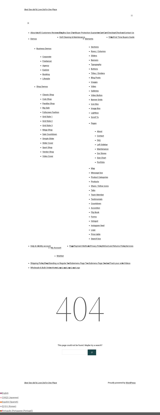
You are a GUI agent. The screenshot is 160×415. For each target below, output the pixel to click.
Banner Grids (96, 99)
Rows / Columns (98, 51)
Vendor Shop (48, 152)
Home (55, 267)
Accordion (95, 208)
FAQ (99, 140)
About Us (34, 33)
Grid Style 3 (47, 125)
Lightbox (95, 113)
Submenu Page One (97, 263)
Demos (33, 39)
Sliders (94, 55)
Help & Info (35, 246)
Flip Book (95, 212)
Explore (45, 70)
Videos (127, 263)
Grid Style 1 (47, 116)
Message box (97, 173)
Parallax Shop (48, 103)
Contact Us (129, 33)
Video (93, 86)
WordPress (131, 383)
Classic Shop (48, 94)
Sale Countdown (49, 134)
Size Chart (101, 158)
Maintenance (103, 149)
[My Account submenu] (64, 247)
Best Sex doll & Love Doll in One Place (40, 9)
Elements (89, 39)
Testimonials (96, 199)
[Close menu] (28, 23)
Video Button (96, 95)
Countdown (96, 203)
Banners (94, 60)
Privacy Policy (96, 246)
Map (93, 168)
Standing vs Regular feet (59, 263)
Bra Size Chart (69, 33)
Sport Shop (47, 147)
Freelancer (47, 61)
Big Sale (46, 108)
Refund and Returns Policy (114, 246)
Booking (46, 74)
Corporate (46, 56)
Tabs (93, 190)
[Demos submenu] (40, 38)
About (99, 131)
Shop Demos (42, 86)
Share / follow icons (100, 186)
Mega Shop (47, 130)
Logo (93, 230)
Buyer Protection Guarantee (87, 33)
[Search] (92, 352)
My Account (56, 248)
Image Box (95, 108)
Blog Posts (96, 77)
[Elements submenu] (96, 38)
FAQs (111, 37)
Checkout (111, 33)
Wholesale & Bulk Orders (41, 267)
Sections (95, 47)
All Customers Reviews (49, 33)
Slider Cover (47, 143)
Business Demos (43, 48)
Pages (94, 123)
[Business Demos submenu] (54, 47)
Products (95, 181)
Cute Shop (47, 99)
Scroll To (95, 117)
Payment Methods (82, 246)
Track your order (117, 263)
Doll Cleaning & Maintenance (72, 37)
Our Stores (101, 153)
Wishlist (60, 256)
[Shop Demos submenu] (51, 85)
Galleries (95, 91)
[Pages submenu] (100, 122)
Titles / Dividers (98, 73)
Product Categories (99, 177)
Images (94, 82)
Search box (96, 239)
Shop (46, 263)
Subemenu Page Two (79, 263)
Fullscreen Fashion (50, 112)
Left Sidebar (102, 144)
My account (45, 246)
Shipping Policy (37, 263)
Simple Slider (48, 138)
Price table (95, 234)
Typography (96, 64)
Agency (45, 65)
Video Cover (47, 156)
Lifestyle (46, 78)
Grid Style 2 (47, 121)
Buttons (94, 69)
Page (71, 246)
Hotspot (94, 221)
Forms (94, 217)
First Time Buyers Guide (123, 37)
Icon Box (95, 104)
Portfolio (101, 162)
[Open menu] (132, 16)
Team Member (97, 195)
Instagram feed (97, 225)
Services (129, 246)
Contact (100, 136)
